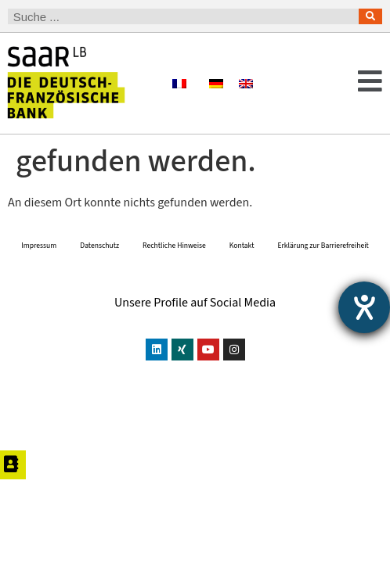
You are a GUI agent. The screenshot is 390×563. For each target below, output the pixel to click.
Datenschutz (99, 281)
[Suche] (370, 16)
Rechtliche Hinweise (174, 281)
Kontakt (242, 281)
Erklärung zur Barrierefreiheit (322, 281)
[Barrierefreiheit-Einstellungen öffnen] (364, 307)
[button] (351, 83)
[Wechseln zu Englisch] (246, 83)
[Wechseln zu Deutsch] (216, 83)
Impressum (38, 281)
